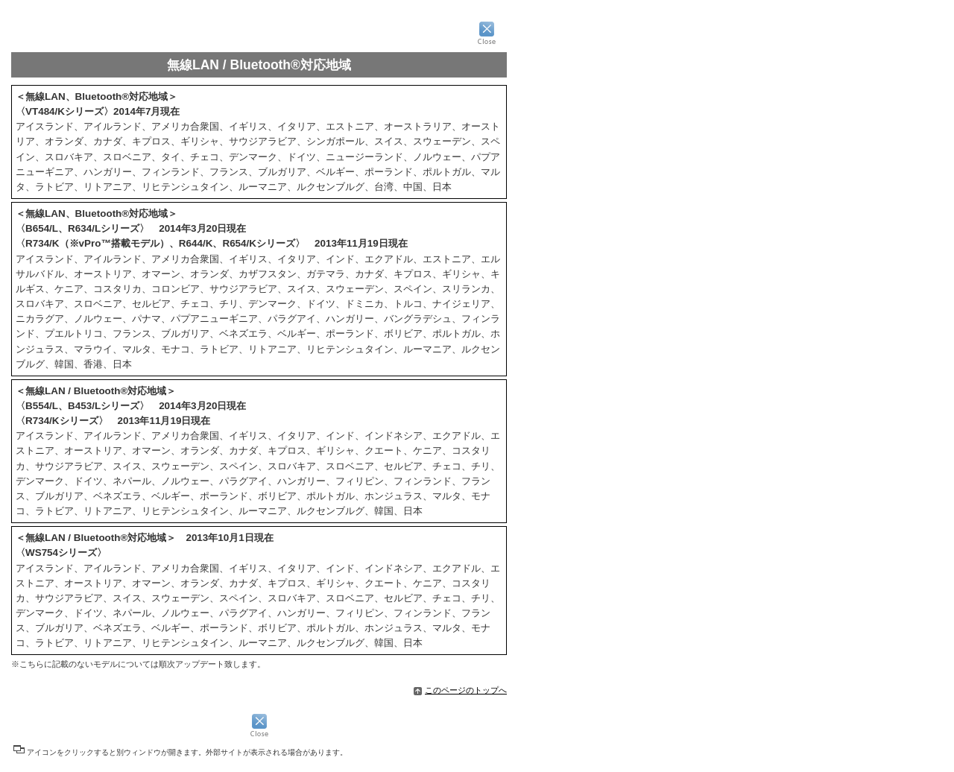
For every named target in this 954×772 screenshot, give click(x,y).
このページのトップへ (460, 690)
